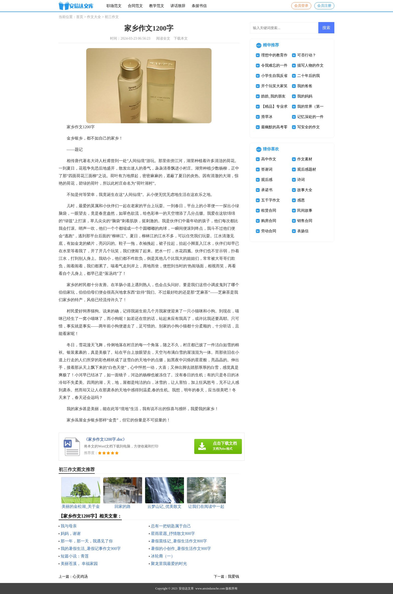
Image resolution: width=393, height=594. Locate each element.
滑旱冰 (266, 117)
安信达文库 (186, 588)
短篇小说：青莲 (75, 556)
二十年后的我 (308, 76)
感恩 (301, 200)
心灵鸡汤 (80, 576)
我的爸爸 (304, 86)
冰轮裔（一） (163, 556)
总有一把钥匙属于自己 (171, 526)
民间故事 (304, 210)
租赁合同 (268, 210)
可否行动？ (306, 55)
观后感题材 (306, 169)
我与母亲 (69, 526)
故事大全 (304, 190)
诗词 (301, 180)
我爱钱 (233, 576)
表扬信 (303, 231)
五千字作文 (270, 200)
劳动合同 (268, 231)
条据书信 (199, 6)
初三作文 (112, 17)
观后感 (266, 180)
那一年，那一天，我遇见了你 (87, 541)
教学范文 (156, 6)
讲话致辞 (177, 6)
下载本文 (181, 38)
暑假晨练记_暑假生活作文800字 (179, 541)
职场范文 (114, 6)
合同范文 (135, 6)
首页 (79, 17)
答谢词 (266, 169)
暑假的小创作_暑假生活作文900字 (181, 548)
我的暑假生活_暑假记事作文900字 (91, 548)
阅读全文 (163, 38)
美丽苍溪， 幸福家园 (79, 563)
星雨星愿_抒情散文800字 (173, 533)
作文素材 (304, 159)
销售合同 (304, 221)
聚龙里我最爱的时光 (169, 563)
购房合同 (268, 221)
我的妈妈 (304, 96)
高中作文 (268, 159)
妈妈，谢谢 (71, 533)
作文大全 (94, 17)
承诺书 (266, 190)
